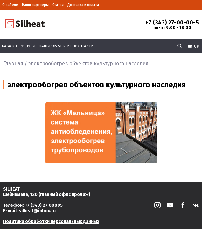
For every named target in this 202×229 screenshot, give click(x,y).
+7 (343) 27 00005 (44, 205)
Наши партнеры (35, 5)
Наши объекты (54, 46)
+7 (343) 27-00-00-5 (172, 22)
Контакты (84, 46)
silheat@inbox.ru (37, 210)
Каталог (10, 46)
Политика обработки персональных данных (51, 221)
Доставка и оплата (83, 5)
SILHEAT (11, 189)
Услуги (28, 46)
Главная (13, 63)
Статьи (58, 5)
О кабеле (10, 5)
